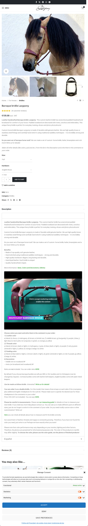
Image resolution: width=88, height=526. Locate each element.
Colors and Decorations (30, 268)
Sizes (19, 268)
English (7, 215)
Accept (44, 505)
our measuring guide (46, 402)
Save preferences (44, 518)
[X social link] (39, 2)
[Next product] (83, 100)
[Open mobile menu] (5, 8)
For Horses (13, 100)
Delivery (42, 268)
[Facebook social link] (36, 2)
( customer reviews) (19, 111)
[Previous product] (77, 100)
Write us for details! (42, 384)
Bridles (21, 100)
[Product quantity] (6, 179)
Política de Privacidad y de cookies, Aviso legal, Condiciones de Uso (43, 523)
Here (6, 415)
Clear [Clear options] (5, 175)
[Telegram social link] (49, 2)
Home (4, 100)
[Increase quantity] (9, 179)
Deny (44, 511)
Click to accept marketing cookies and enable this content (43, 300)
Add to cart (19, 179)
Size (3, 155)
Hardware (5, 166)
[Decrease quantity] (3, 179)
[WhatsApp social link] (46, 2)
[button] (84, 472)
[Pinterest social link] (43, 2)
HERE (37, 369)
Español (8, 439)
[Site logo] (43, 8)
